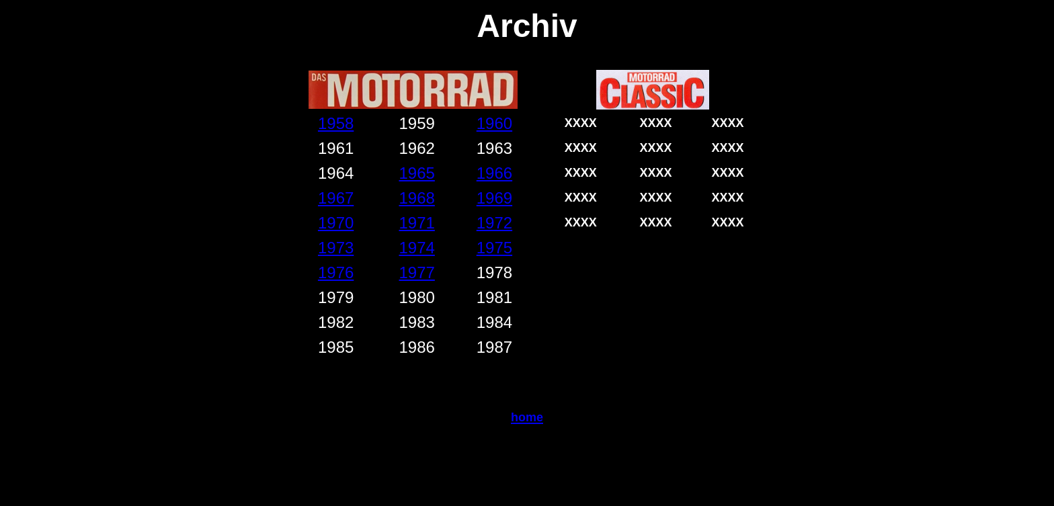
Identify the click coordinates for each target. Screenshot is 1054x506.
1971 (416, 223)
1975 (494, 248)
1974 (416, 248)
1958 (336, 123)
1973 (336, 248)
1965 (416, 173)
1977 (416, 272)
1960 (494, 123)
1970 (336, 223)
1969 (494, 198)
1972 (494, 223)
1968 (416, 198)
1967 (336, 198)
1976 (336, 272)
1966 (494, 173)
